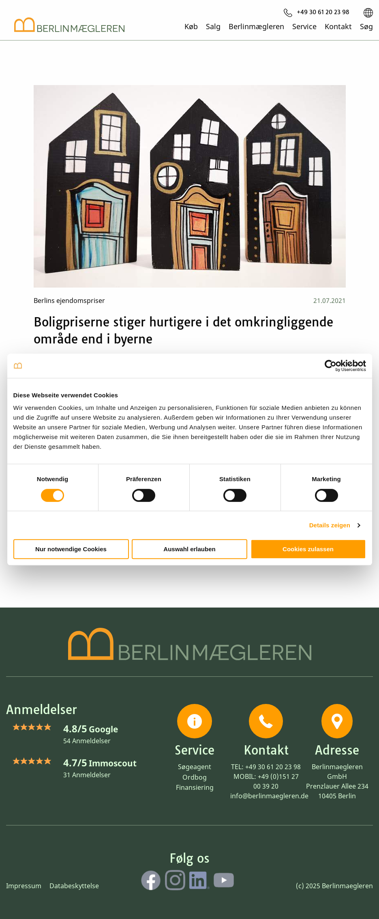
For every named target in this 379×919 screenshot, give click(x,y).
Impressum (23, 885)
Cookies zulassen (308, 549)
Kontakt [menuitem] (338, 25)
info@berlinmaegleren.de (269, 795)
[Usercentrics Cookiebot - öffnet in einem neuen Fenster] (330, 366)
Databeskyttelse (74, 885)
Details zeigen (329, 525)
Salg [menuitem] (213, 25)
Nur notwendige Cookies (71, 549)
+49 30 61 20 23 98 (273, 766)
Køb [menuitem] (191, 25)
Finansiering (195, 787)
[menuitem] (316, 12)
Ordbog (194, 777)
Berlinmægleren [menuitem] (256, 25)
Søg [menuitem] (366, 25)
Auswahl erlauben (189, 549)
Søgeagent (194, 766)
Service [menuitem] (304, 25)
